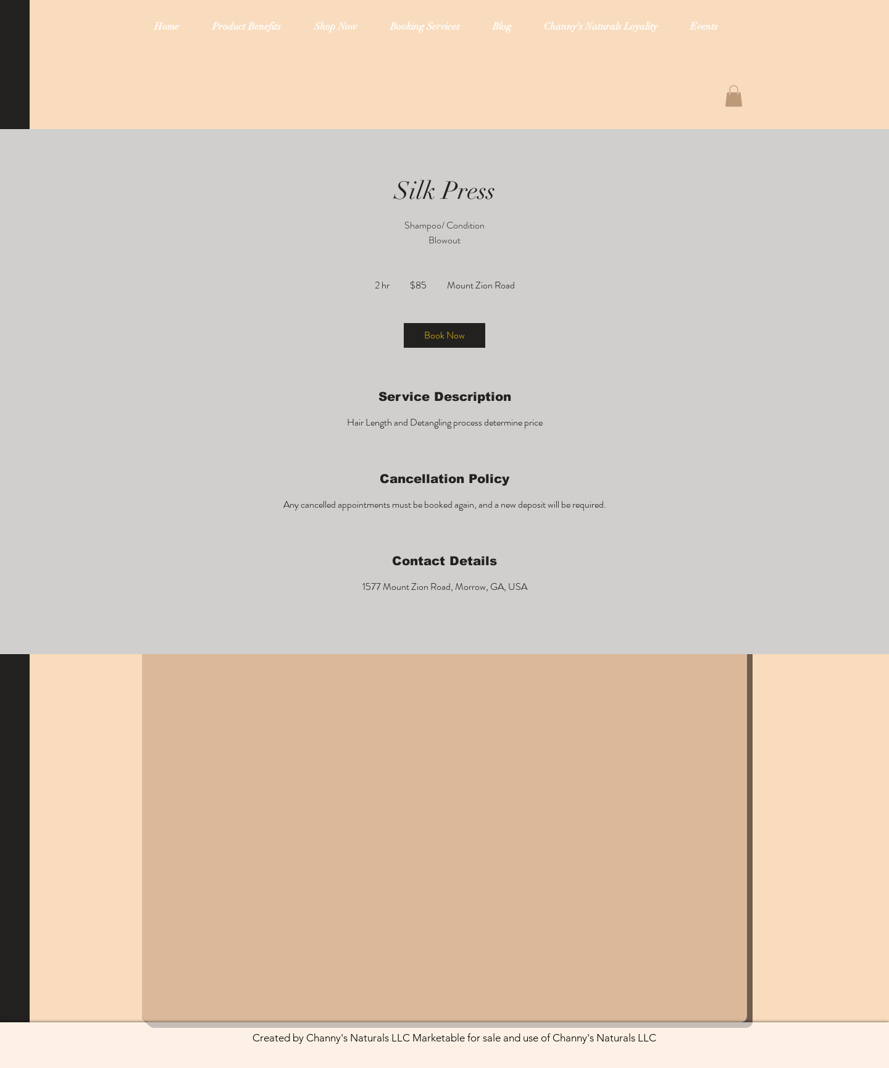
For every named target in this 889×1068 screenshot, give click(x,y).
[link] (444, 335)
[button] (734, 96)
